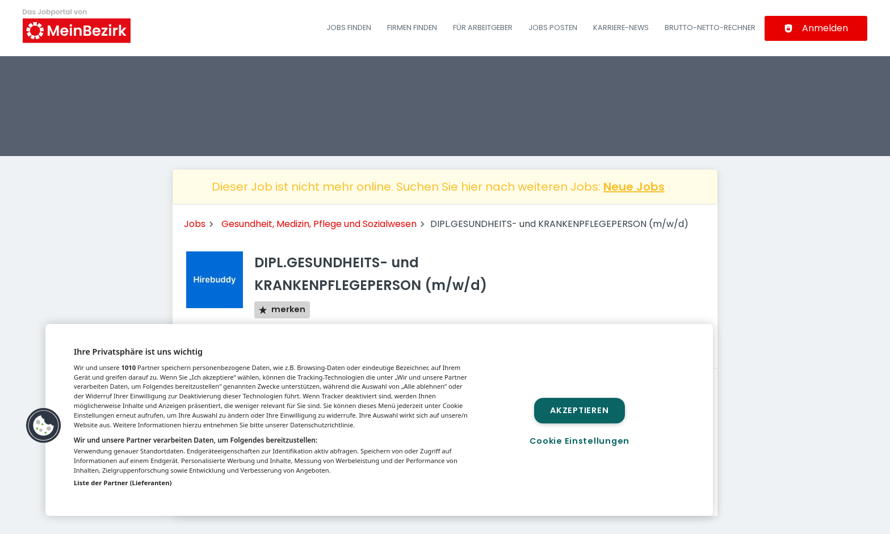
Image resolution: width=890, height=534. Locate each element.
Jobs (194, 223)
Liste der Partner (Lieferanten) (123, 482)
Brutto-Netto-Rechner (710, 27)
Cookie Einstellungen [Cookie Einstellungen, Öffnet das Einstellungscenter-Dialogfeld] (579, 441)
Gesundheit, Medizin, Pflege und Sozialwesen (319, 223)
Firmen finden (412, 27)
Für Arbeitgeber (483, 27)
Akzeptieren (579, 410)
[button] (44, 425)
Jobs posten (552, 27)
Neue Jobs (634, 187)
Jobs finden (348, 27)
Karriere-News (621, 27)
